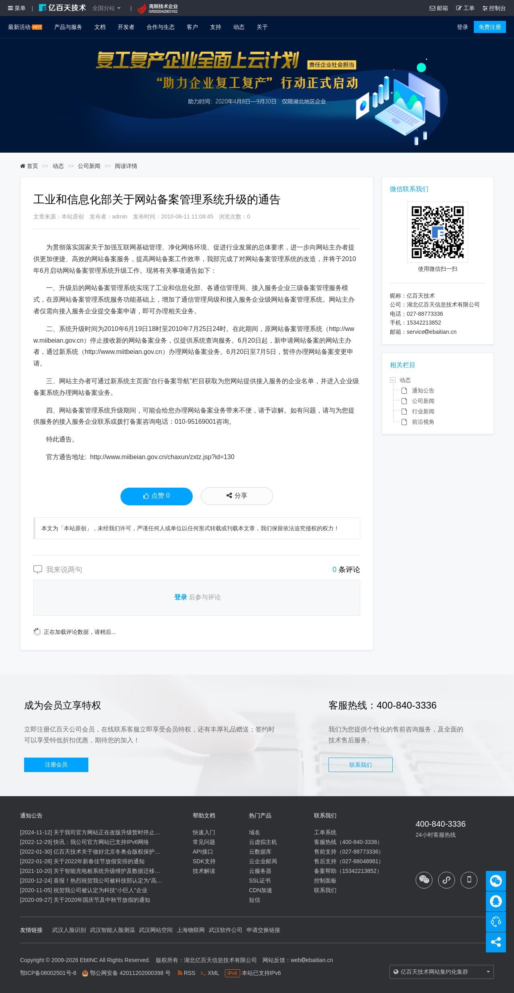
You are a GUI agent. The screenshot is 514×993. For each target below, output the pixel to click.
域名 (254, 832)
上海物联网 (191, 930)
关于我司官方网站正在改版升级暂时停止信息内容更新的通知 (129, 832)
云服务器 (260, 871)
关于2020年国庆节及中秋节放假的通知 (101, 900)
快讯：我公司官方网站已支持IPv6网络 (101, 842)
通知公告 (423, 390)
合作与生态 (161, 27)
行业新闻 (423, 411)
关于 (262, 27)
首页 (29, 166)
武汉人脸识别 (69, 930)
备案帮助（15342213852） (348, 871)
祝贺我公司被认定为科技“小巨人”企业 (100, 890)
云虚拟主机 (263, 842)
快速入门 (204, 832)
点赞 (156, 496)
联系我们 (360, 765)
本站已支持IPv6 (253, 973)
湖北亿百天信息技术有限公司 (220, 960)
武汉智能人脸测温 (112, 930)
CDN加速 (260, 890)
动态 (239, 27)
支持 (215, 27)
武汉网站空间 (156, 930)
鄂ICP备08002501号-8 (48, 973)
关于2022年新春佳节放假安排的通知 (99, 861)
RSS (187, 973)
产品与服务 (68, 27)
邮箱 (439, 8)
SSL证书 (260, 880)
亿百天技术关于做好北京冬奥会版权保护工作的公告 (118, 851)
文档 (100, 27)
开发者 (126, 27)
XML (210, 973)
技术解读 (204, 871)
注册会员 (56, 764)
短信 (254, 900)
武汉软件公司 (226, 930)
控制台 (494, 8)
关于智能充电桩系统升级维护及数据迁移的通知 (112, 871)
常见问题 (204, 842)
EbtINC (89, 960)
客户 (192, 27)
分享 (236, 495)
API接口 (203, 851)
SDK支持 (204, 861)
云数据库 (260, 851)
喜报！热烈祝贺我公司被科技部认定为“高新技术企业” (119, 880)
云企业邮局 (263, 861)
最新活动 (25, 27)
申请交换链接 (263, 930)
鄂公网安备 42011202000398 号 (130, 973)
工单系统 (325, 832)
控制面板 (325, 880)
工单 (465, 8)
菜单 (17, 8)
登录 (462, 27)
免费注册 (490, 27)
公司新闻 (89, 166)
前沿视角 (423, 422)
